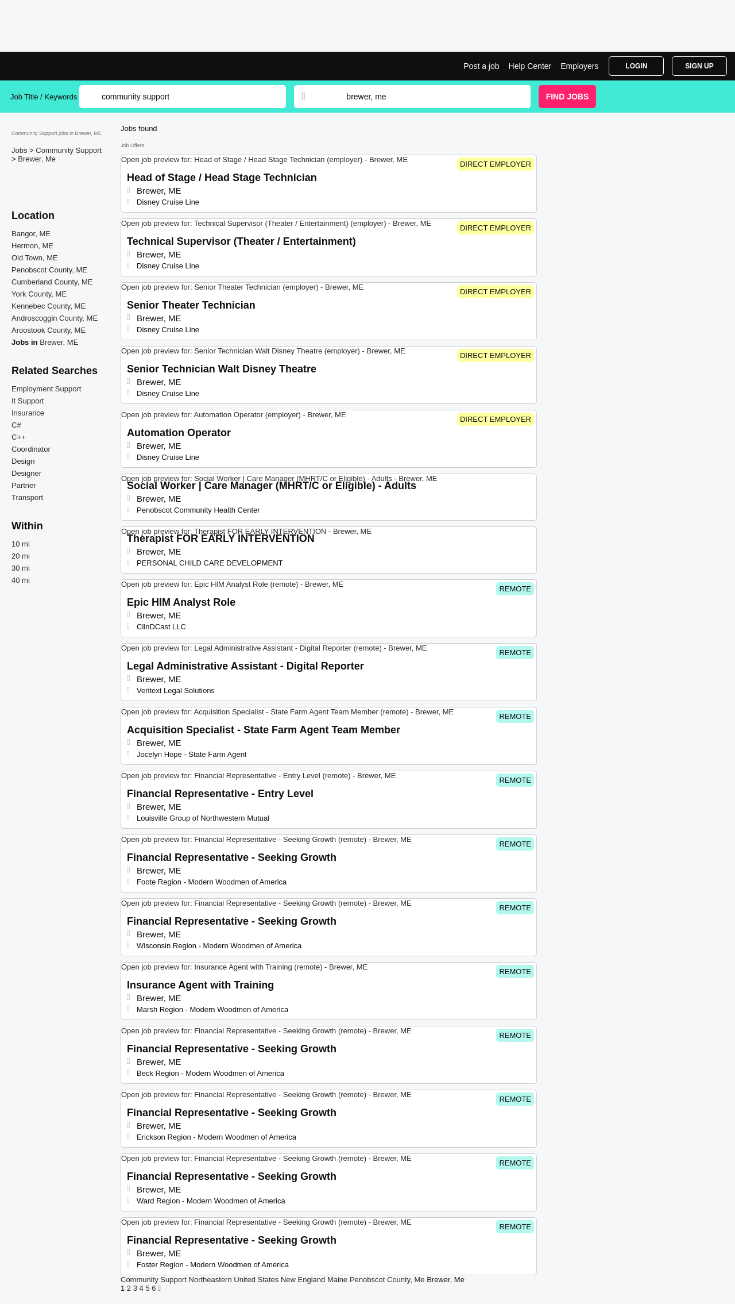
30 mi (20, 568)
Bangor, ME (31, 233)
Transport (27, 497)
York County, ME (39, 294)
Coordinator (31, 449)
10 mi (20, 544)
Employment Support (46, 388)
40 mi (20, 580)
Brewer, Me (37, 159)
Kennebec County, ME (48, 306)
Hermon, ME (32, 245)
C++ (18, 437)
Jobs (20, 150)
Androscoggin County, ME (54, 318)
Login (636, 66)
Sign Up (699, 66)
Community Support (69, 150)
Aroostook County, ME (48, 330)
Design (22, 461)
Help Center (530, 66)
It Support (27, 401)
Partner (23, 485)
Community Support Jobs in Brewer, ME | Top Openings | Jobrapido (53, 66)
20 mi (20, 556)
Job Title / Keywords (43, 97)
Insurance (27, 413)
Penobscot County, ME (49, 270)
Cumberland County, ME (51, 282)
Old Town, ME (34, 257)
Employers (579, 66)
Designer (26, 473)
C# (16, 425)
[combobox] (427, 96)
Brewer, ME (59, 342)
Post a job (481, 66)
